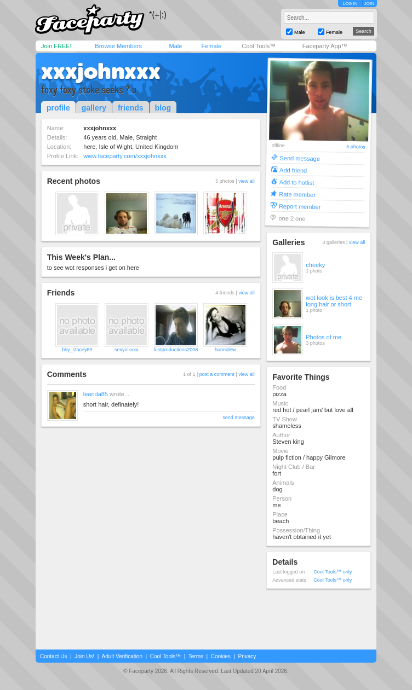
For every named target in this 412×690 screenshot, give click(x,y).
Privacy (247, 656)
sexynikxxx (127, 349)
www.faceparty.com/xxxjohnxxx (124, 156)
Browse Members (118, 46)
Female (211, 46)
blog (163, 107)
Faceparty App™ (324, 46)
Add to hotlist (296, 181)
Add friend (293, 169)
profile (58, 107)
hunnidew (225, 349)
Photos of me (323, 337)
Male (175, 46)
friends (131, 107)
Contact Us (53, 656)
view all (246, 181)
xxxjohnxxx (101, 71)
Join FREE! (56, 46)
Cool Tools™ (259, 46)
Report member (300, 206)
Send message (300, 157)
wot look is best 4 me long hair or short (334, 301)
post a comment (216, 374)
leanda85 (95, 394)
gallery (94, 107)
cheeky (315, 265)
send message (238, 417)
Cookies (221, 656)
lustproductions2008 (176, 349)
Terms (195, 656)
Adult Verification (121, 656)
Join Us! (84, 656)
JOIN (369, 3)
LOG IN (349, 3)
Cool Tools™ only (332, 572)
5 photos (356, 147)
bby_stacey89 (77, 349)
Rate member (297, 194)
